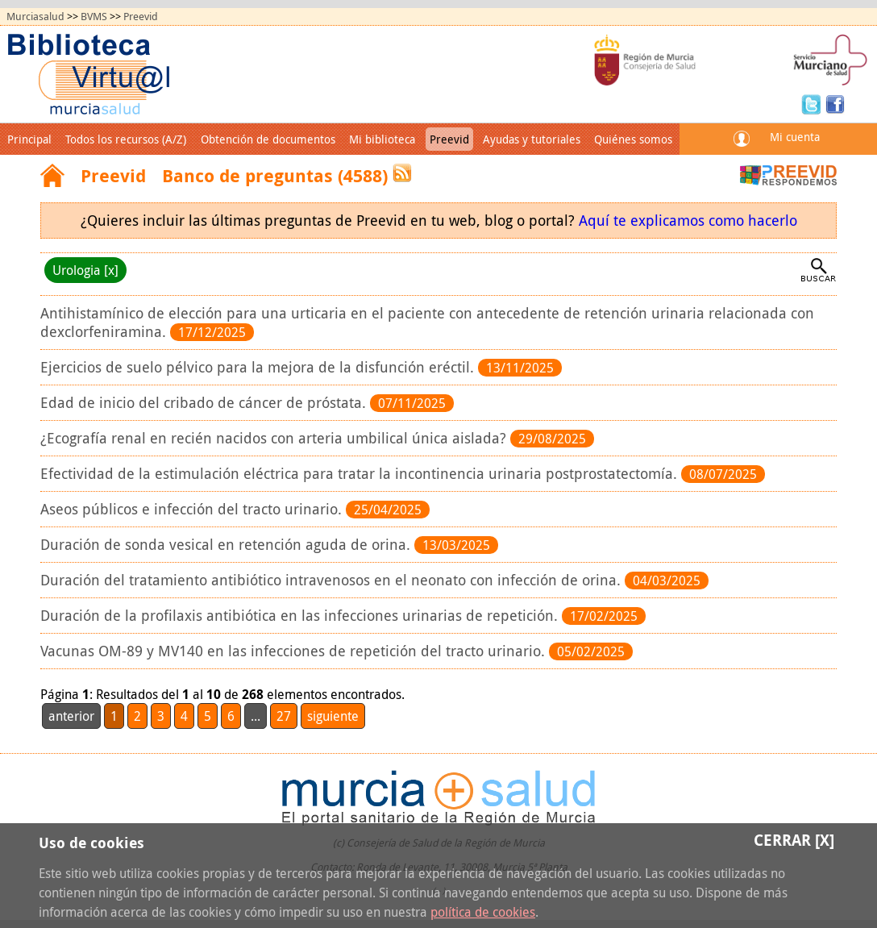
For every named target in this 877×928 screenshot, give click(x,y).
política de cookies (482, 912)
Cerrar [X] (794, 840)
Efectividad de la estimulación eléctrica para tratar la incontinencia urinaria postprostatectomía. (360, 473)
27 (283, 716)
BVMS (94, 16)
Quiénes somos (633, 139)
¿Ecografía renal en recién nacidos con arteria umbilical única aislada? (275, 438)
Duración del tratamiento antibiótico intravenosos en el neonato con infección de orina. (332, 580)
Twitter (813, 103)
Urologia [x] (85, 270)
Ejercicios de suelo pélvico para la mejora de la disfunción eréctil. (259, 367)
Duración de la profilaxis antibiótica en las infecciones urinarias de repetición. (301, 615)
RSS (402, 173)
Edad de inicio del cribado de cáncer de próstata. (205, 402)
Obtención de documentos (268, 139)
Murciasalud (35, 16)
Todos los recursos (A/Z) (125, 139)
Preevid (140, 16)
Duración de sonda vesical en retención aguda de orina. (227, 544)
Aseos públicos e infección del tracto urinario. (193, 509)
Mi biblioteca (382, 139)
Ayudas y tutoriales (531, 139)
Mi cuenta (795, 136)
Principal (29, 139)
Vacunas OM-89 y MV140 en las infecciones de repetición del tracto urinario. (294, 651)
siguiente (333, 716)
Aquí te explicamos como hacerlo (688, 220)
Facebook (835, 103)
